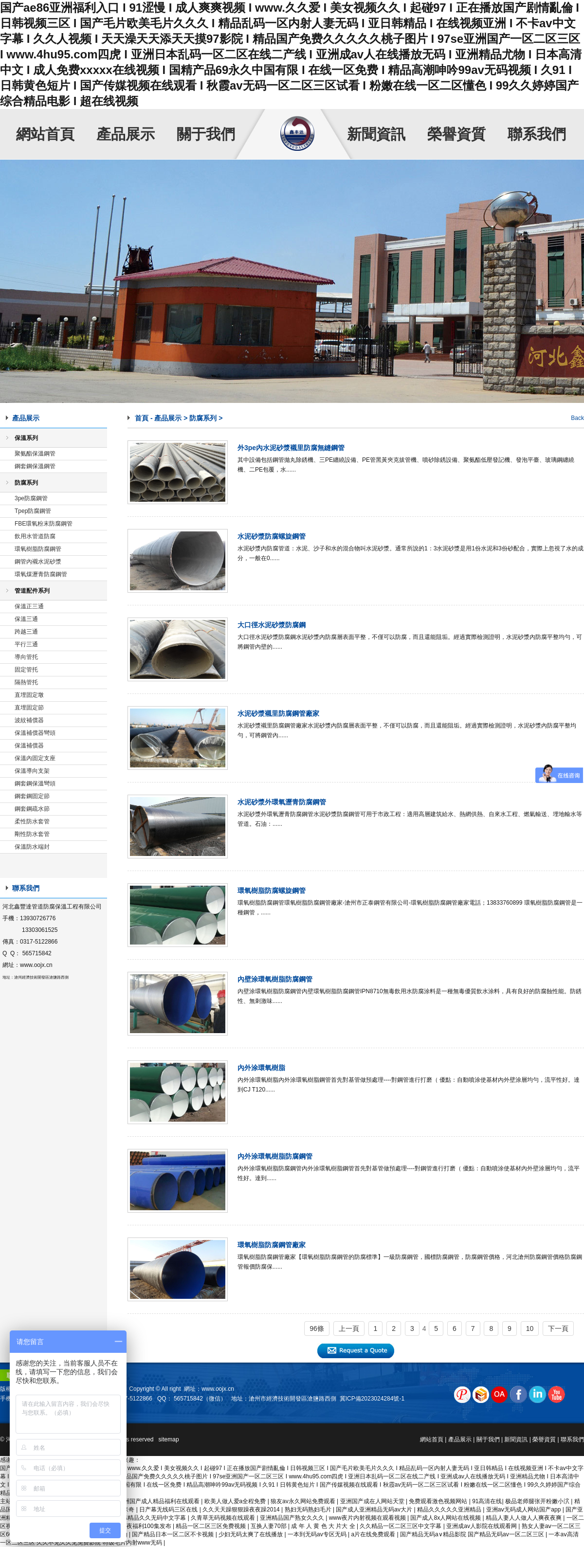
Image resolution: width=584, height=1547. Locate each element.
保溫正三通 (29, 606)
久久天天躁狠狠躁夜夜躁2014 (241, 1509)
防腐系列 (26, 482)
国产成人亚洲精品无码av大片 (375, 1509)
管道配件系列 (32, 590)
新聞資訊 (376, 134)
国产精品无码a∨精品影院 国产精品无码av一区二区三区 (473, 1534)
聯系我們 (537, 134)
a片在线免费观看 (374, 1534)
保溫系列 (26, 438)
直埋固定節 (29, 707)
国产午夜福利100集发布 (141, 1526)
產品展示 (125, 134)
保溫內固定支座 (35, 758)
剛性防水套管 (32, 834)
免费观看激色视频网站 (439, 1501)
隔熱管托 (26, 682)
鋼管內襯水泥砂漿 (38, 561)
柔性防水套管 (32, 821)
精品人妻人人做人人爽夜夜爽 (524, 1517)
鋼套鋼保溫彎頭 (35, 783)
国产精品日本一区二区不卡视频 (173, 1534)
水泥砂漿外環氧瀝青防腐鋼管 (281, 802)
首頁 (141, 418)
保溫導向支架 (32, 770)
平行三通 (26, 644)
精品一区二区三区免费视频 (211, 1526)
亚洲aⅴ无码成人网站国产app (524, 1509)
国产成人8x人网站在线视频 (446, 1517)
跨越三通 (26, 631)
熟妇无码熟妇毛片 (309, 1509)
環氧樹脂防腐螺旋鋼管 (271, 890)
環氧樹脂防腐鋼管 (38, 549)
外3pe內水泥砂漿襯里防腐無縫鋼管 (291, 448)
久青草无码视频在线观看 (223, 1517)
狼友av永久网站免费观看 (304, 1501)
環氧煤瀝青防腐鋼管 (41, 574)
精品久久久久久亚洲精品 (450, 1509)
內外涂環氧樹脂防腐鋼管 (274, 1156)
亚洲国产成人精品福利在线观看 (159, 1501)
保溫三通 (26, 619)
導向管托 (26, 657)
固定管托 (26, 669)
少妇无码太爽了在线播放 (251, 1534)
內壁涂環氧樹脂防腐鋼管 (274, 979)
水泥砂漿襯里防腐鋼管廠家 (278, 713)
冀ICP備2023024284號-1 (372, 1398)
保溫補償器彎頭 (35, 732)
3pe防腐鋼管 (31, 498)
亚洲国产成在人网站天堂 (373, 1501)
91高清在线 (487, 1501)
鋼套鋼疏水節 (32, 808)
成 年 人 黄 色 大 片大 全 (324, 1526)
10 (530, 1328)
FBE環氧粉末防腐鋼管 (44, 523)
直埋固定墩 (29, 695)
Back (577, 418)
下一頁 (558, 1328)
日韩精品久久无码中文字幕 (151, 1517)
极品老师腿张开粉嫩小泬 (538, 1501)
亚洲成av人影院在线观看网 (482, 1526)
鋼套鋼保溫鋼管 (35, 466)
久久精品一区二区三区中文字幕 (401, 1526)
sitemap (169, 1439)
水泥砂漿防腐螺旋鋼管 (271, 536)
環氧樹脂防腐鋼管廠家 (271, 1245)
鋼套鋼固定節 (32, 796)
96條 (317, 1328)
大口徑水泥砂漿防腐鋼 (271, 625)
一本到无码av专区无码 (318, 1534)
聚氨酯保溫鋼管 (35, 453)
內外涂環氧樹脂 (261, 1068)
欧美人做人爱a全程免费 (236, 1501)
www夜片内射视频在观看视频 (368, 1517)
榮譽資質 (456, 134)
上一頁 (349, 1328)
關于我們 (206, 134)
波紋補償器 (29, 720)
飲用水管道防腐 (35, 536)
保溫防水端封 (32, 846)
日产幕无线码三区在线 (169, 1509)
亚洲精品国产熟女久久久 (293, 1517)
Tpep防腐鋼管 (33, 511)
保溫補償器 (29, 745)
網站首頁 (45, 134)
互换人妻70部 (269, 1526)
